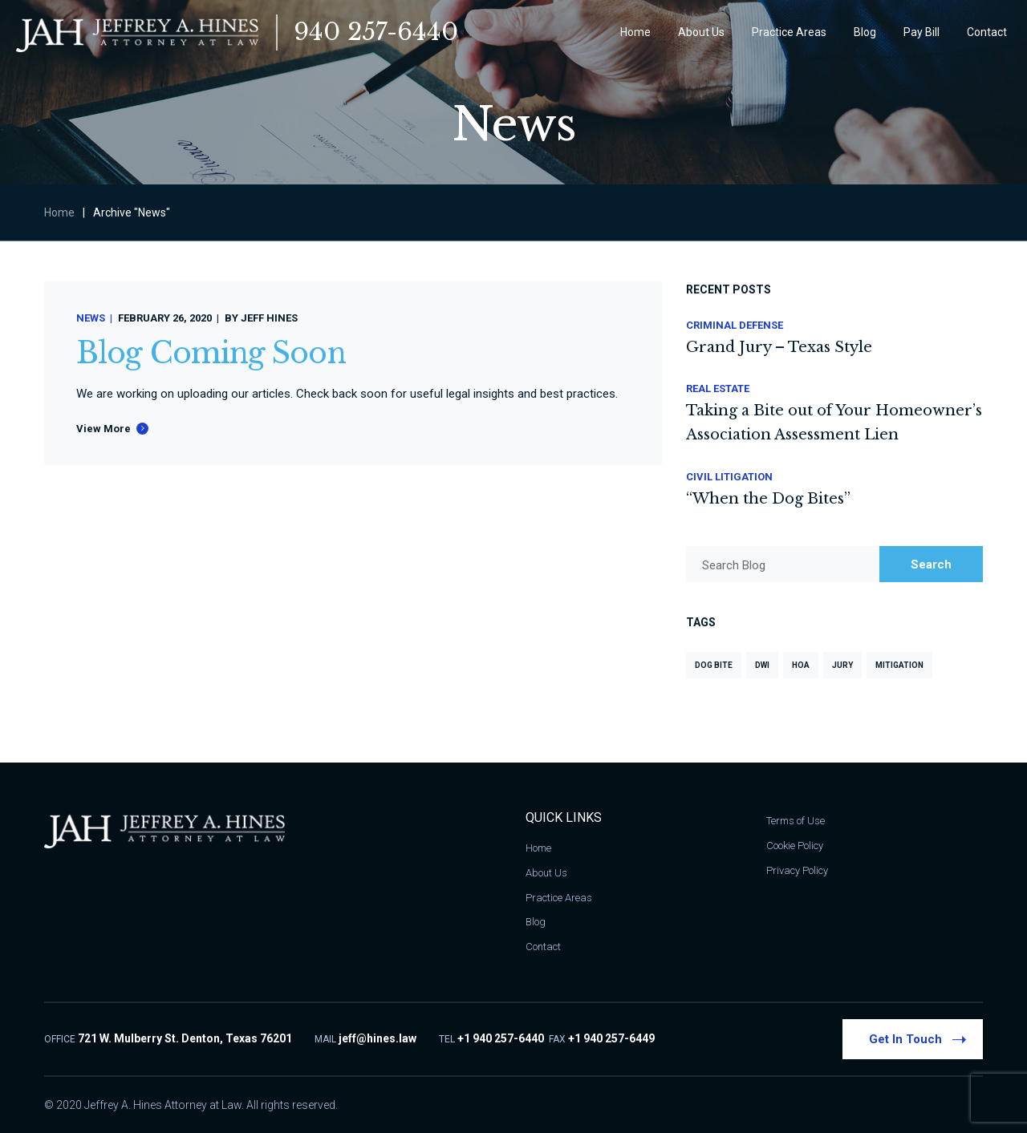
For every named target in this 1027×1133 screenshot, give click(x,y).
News (90, 318)
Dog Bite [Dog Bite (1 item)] (714, 665)
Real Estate (717, 388)
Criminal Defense (734, 325)
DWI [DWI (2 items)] (762, 665)
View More (103, 429)
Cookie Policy (794, 846)
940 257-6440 (376, 32)
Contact (543, 947)
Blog (536, 922)
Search (931, 564)
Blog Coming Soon (211, 353)
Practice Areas (559, 898)
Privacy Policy (797, 870)
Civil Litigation (729, 477)
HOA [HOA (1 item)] (801, 665)
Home (59, 212)
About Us (546, 873)
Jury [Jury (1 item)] (842, 665)
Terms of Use (795, 821)
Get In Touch (917, 1038)
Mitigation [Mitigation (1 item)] (899, 665)
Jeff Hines (269, 318)
